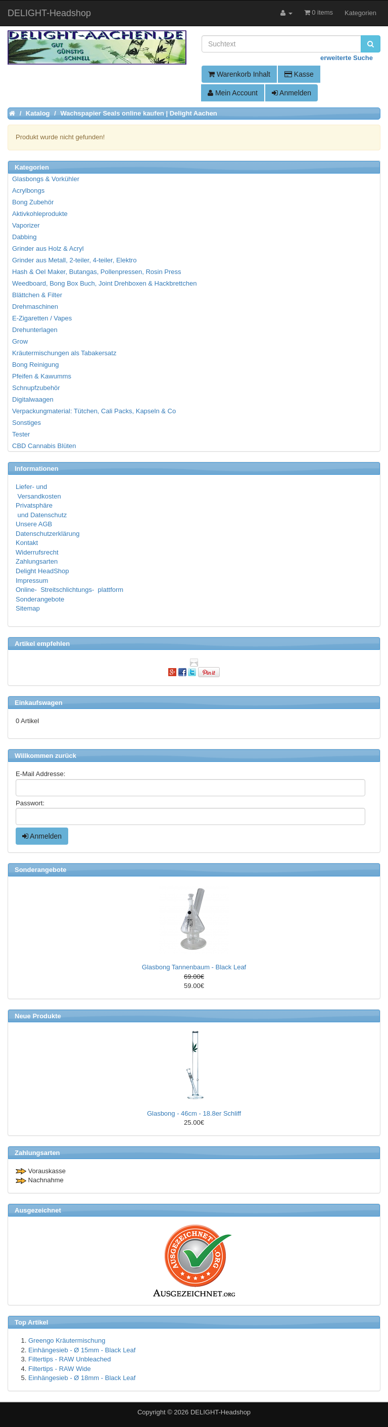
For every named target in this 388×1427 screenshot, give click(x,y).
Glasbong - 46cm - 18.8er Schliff (194, 1113)
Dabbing (24, 237)
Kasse (299, 74)
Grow (20, 341)
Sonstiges (26, 422)
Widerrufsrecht (37, 552)
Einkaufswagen (39, 702)
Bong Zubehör (33, 202)
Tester (21, 434)
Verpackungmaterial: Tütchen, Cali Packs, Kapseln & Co (94, 411)
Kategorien (360, 13)
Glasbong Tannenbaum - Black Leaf (194, 967)
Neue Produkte (38, 1016)
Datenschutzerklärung (47, 533)
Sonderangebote (40, 599)
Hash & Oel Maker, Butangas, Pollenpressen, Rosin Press (96, 272)
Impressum (32, 580)
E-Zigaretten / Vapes (42, 318)
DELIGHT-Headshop (220, 1412)
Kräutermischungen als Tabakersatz (64, 353)
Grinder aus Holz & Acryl (48, 248)
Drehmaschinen (35, 306)
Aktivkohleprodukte (40, 213)
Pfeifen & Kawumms (41, 376)
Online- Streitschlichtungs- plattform (69, 589)
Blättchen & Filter (37, 295)
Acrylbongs (28, 190)
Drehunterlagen (35, 330)
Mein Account (233, 93)
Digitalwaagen (33, 399)
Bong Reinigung (35, 364)
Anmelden (291, 93)
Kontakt (27, 542)
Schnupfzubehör (36, 388)
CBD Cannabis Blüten (44, 446)
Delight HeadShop (42, 571)
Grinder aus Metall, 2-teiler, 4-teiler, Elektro (74, 260)
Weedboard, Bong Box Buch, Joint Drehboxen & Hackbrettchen (104, 283)
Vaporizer (26, 225)
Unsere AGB (34, 524)
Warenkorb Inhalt (239, 74)
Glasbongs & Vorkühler (45, 179)
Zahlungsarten (37, 561)
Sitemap (28, 608)
